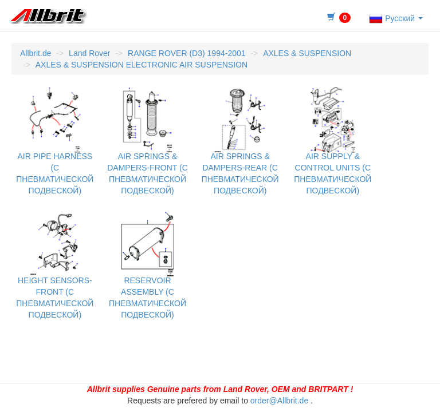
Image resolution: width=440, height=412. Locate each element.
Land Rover (89, 53)
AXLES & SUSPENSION (307, 53)
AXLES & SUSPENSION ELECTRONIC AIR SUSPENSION (141, 64)
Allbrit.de (35, 53)
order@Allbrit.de (279, 400)
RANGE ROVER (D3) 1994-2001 (186, 53)
